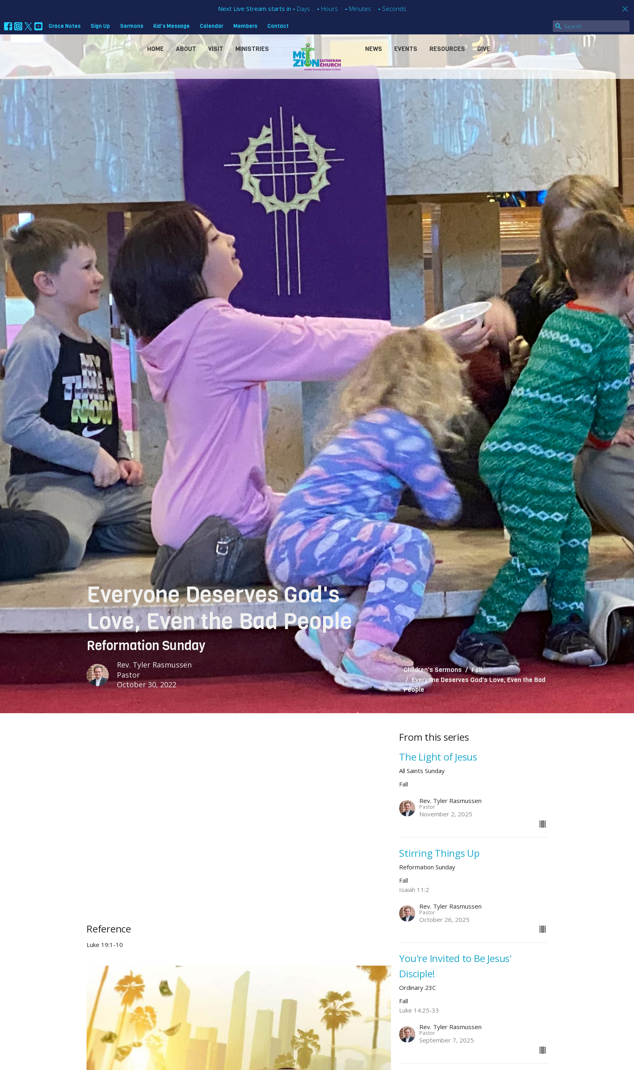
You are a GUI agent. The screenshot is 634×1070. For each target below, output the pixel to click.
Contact (278, 26)
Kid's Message (171, 26)
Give (483, 49)
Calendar (211, 26)
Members (245, 26)
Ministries (252, 49)
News (373, 49)
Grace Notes (64, 26)
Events (405, 49)
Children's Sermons (433, 669)
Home (155, 49)
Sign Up (100, 26)
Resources (447, 49)
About (186, 49)
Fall (476, 669)
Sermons (131, 26)
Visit (215, 49)
